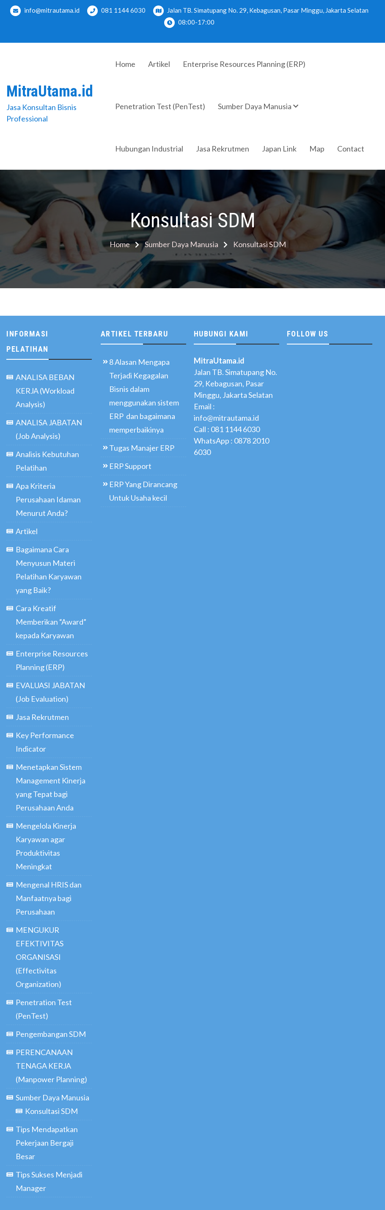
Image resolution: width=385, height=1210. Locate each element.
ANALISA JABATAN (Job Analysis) (49, 429)
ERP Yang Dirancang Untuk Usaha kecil (143, 491)
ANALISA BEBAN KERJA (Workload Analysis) (45, 390)
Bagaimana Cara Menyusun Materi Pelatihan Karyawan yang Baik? (49, 570)
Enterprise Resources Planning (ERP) (244, 64)
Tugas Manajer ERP (141, 447)
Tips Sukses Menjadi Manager (49, 1181)
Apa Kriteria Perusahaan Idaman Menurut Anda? (48, 499)
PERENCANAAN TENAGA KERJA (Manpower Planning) (51, 1065)
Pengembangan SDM (51, 1034)
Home (125, 64)
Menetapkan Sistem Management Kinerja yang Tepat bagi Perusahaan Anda (50, 787)
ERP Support (130, 466)
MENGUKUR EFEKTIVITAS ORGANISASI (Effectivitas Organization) (39, 957)
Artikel (159, 64)
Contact (350, 148)
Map (316, 148)
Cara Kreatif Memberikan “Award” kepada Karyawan (51, 622)
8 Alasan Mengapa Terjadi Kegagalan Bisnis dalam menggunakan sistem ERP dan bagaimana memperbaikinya (144, 395)
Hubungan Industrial (149, 148)
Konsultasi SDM (51, 1111)
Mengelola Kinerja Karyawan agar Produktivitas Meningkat (46, 846)
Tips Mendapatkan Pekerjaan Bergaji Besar (47, 1143)
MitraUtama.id (49, 91)
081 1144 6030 (116, 11)
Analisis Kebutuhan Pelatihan (47, 460)
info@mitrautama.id (45, 11)
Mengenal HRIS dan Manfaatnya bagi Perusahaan (49, 898)
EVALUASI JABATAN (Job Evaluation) (50, 692)
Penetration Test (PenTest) (160, 106)
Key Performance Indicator (45, 741)
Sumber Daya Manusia (255, 106)
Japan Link (279, 148)
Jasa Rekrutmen (222, 148)
